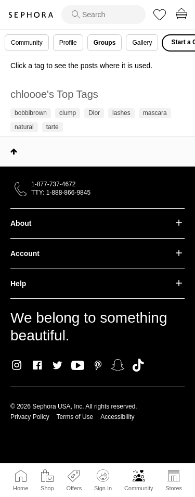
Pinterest (98, 365)
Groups (105, 42)
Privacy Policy (29, 416)
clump (67, 113)
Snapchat (117, 365)
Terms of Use (75, 416)
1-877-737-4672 (53, 184)
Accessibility (117, 416)
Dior (94, 113)
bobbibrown (31, 113)
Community (138, 488)
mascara (155, 113)
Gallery (142, 42)
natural (24, 127)
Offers (74, 488)
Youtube (77, 365)
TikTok (138, 365)
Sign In (103, 480)
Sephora (31, 15)
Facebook (37, 365)
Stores (173, 488)
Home (20, 488)
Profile (68, 42)
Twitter (57, 365)
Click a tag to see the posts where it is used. (81, 65)
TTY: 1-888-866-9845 (60, 192)
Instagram (16, 365)
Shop (47, 488)
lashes (121, 113)
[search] (103, 14)
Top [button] (14, 151)
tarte (52, 127)
